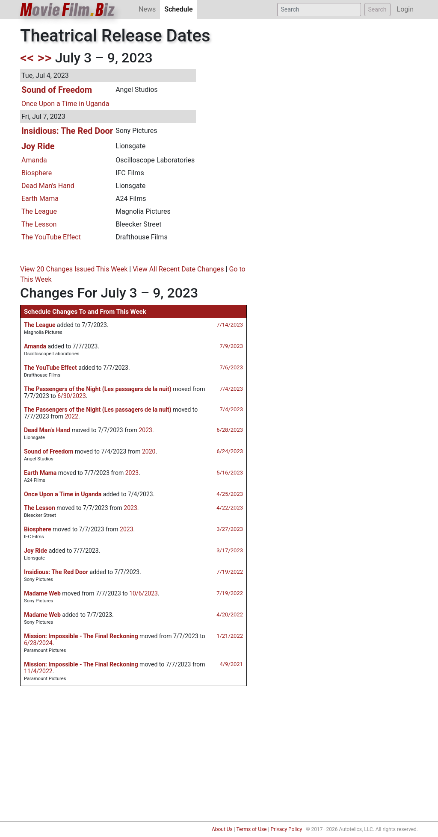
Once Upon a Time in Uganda (65, 104)
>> (45, 58)
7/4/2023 (231, 389)
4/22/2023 (229, 507)
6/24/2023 (229, 451)
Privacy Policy (286, 829)
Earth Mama (40, 199)
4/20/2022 (229, 614)
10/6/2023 (143, 593)
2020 (148, 451)
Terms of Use (251, 829)
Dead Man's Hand (47, 186)
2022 (71, 416)
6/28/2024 (38, 643)
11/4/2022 (38, 671)
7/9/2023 (231, 346)
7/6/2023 (231, 367)
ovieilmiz (67, 9)
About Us (222, 829)
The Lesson (38, 224)
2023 (145, 430)
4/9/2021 (231, 664)
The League (39, 211)
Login (405, 9)
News (147, 9)
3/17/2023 (229, 550)
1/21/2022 (229, 636)
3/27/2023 (229, 529)
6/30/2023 (71, 395)
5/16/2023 (229, 472)
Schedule (180, 8)
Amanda (34, 160)
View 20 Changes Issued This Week (73, 269)
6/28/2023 (229, 430)
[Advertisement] (219, 756)
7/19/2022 (229, 572)
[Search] (319, 9)
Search (377, 9)
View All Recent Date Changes (178, 269)
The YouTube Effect (51, 237)
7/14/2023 (229, 324)
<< (27, 58)
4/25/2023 (229, 494)
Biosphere (36, 173)
